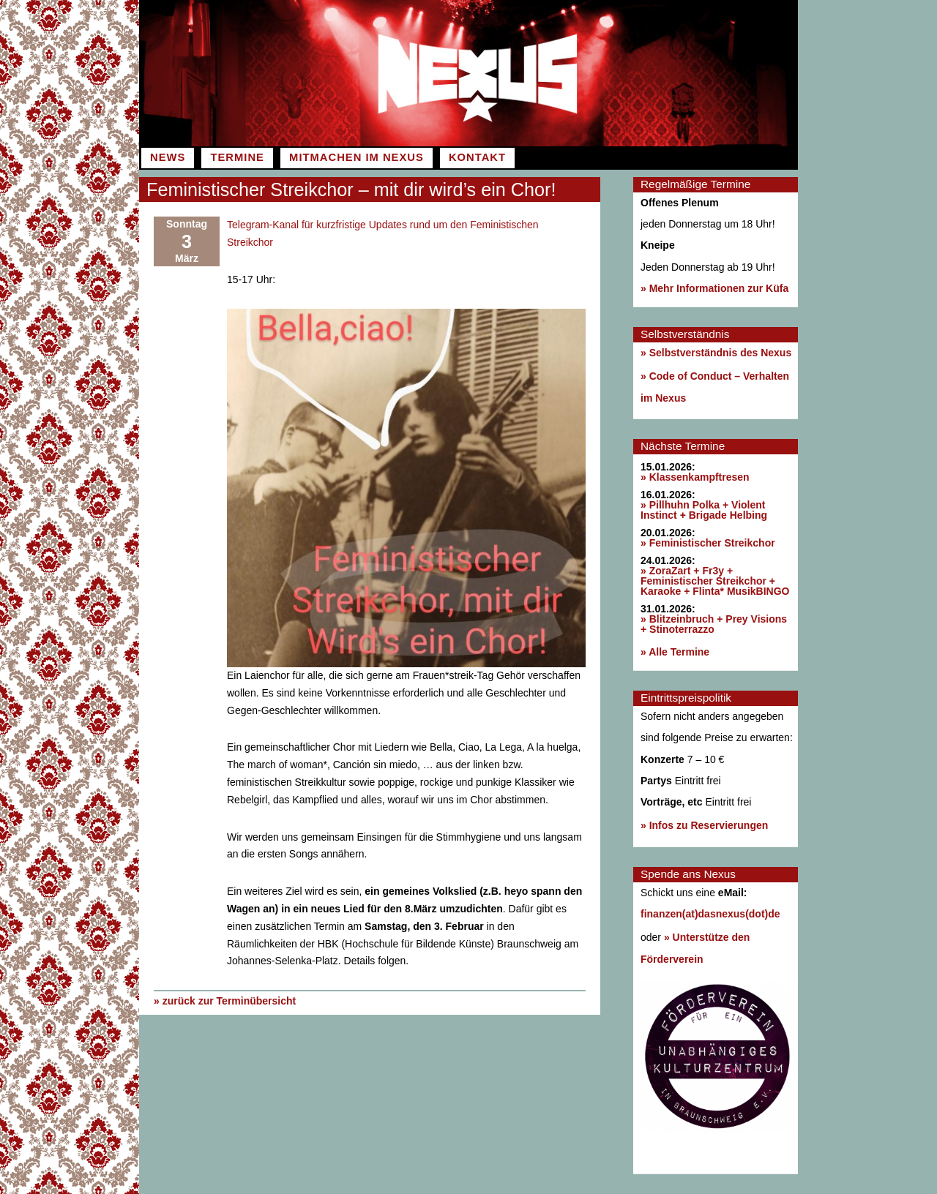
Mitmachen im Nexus (356, 157)
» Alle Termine (675, 652)
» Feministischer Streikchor (708, 543)
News (167, 157)
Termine (237, 157)
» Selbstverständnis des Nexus (716, 352)
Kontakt (477, 157)
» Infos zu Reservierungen (704, 825)
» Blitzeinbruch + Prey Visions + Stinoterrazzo (714, 624)
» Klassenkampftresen (695, 477)
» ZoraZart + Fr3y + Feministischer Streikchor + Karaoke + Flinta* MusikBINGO (715, 581)
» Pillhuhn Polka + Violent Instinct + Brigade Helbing (704, 510)
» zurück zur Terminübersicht (225, 1001)
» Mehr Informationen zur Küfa (714, 288)
